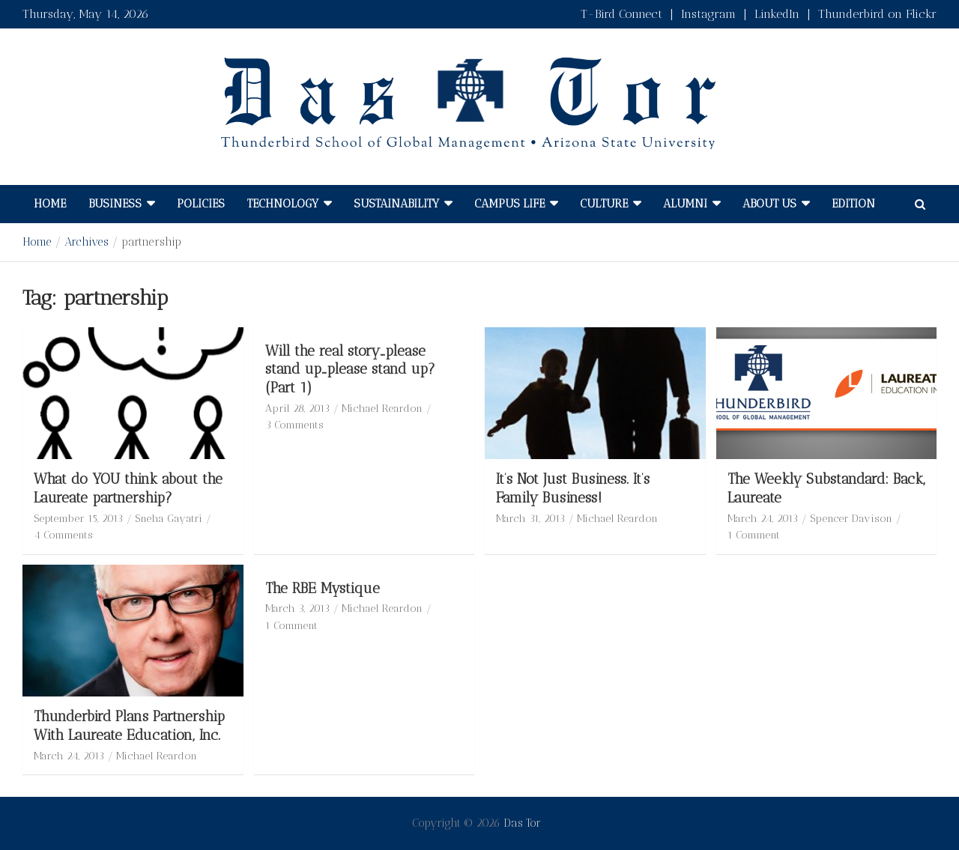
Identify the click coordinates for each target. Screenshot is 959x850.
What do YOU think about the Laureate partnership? (128, 488)
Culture (604, 203)
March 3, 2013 (297, 608)
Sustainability (396, 203)
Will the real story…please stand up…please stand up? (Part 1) (350, 369)
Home (50, 203)
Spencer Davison (851, 518)
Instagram (708, 14)
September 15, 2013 (78, 518)
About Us (769, 203)
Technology (282, 203)
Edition (853, 203)
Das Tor (522, 823)
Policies (201, 203)
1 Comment (753, 535)
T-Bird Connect (621, 14)
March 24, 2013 (762, 518)
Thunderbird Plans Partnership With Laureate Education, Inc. (129, 726)
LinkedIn (776, 14)
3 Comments (294, 425)
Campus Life (509, 203)
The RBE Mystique (322, 588)
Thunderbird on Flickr (877, 14)
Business (115, 203)
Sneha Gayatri (168, 518)
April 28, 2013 (297, 408)
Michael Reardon (382, 408)
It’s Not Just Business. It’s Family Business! (573, 488)
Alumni (685, 203)
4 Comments (63, 535)
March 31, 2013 (530, 518)
